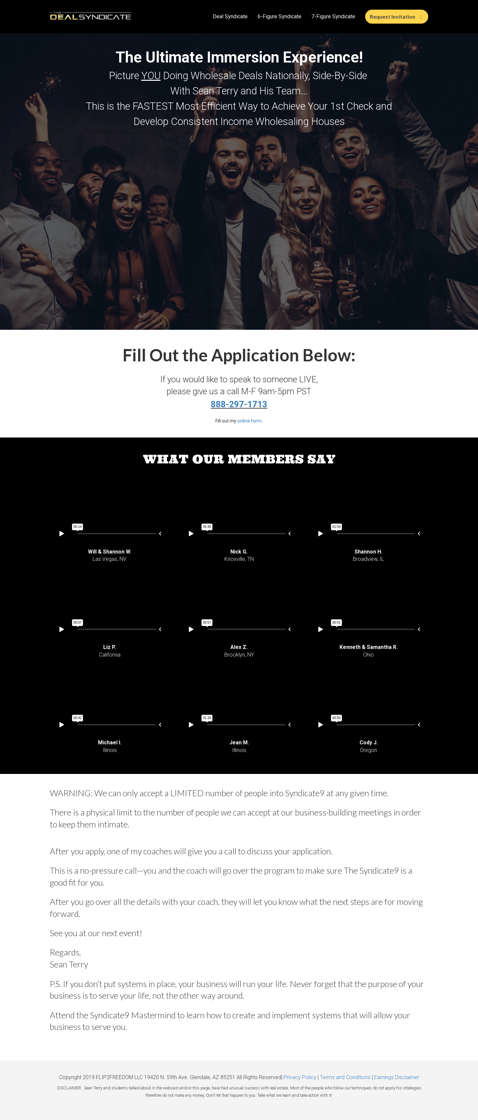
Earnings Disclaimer (396, 1077)
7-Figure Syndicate (333, 16)
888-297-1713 (239, 404)
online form (249, 421)
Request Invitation (396, 16)
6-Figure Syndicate (279, 16)
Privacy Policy (299, 1077)
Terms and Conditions (345, 1077)
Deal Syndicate (230, 16)
